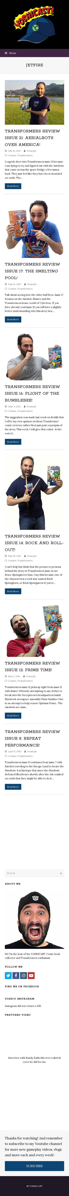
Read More (13, 186)
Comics (12, 155)
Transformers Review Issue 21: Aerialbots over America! (32, 138)
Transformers (25, 155)
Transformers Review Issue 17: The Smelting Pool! (32, 271)
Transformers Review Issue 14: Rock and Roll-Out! (34, 543)
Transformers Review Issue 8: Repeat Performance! (32, 738)
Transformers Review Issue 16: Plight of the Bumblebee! (32, 393)
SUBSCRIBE (34, 1166)
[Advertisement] (27, 840)
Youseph (31, 150)
